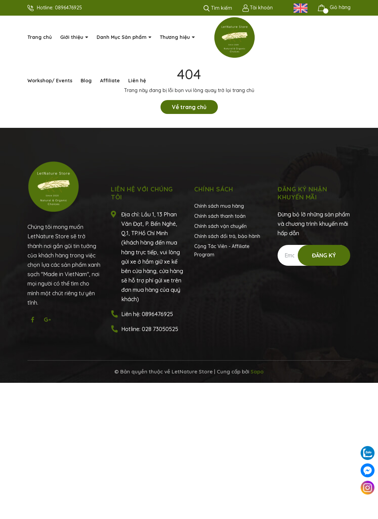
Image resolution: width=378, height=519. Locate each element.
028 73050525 (160, 329)
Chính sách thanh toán (220, 216)
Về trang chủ (189, 107)
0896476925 (68, 8)
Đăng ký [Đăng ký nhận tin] (324, 255)
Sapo (257, 371)
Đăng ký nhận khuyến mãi (302, 193)
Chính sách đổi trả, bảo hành (227, 236)
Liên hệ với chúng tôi (142, 193)
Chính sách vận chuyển (220, 226)
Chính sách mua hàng (219, 206)
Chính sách (213, 189)
